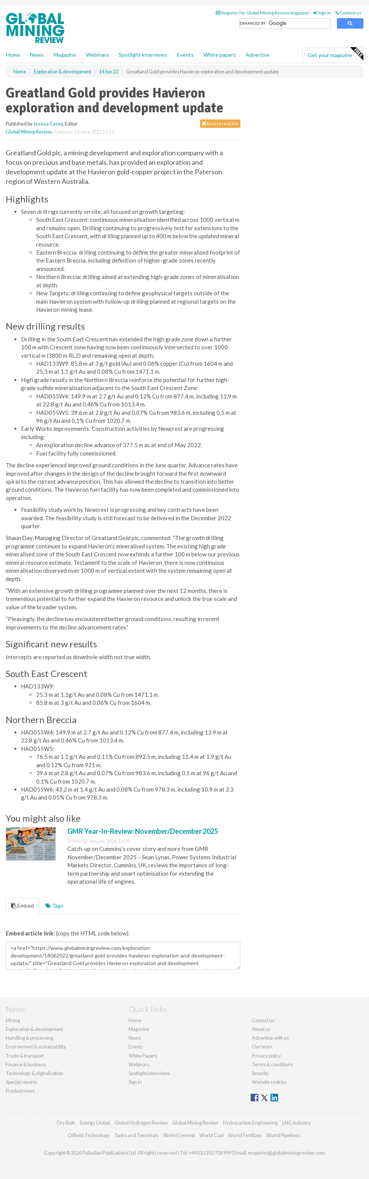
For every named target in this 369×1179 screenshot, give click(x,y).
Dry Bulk (66, 1123)
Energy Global (95, 1123)
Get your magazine (335, 54)
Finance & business (26, 1064)
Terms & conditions (272, 1064)
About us (261, 1029)
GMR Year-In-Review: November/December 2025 (142, 831)
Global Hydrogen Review (141, 1123)
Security (260, 1073)
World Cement (179, 1135)
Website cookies (269, 1082)
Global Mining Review (29, 132)
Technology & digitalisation (34, 1073)
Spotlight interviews (143, 54)
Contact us (348, 12)
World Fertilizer (245, 1135)
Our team (262, 1047)
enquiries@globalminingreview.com (286, 1153)
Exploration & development (34, 1029)
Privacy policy (266, 1056)
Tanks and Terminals (136, 1135)
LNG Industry (296, 1123)
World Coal (211, 1135)
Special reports (21, 1082)
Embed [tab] (22, 905)
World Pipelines (283, 1135)
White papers (220, 54)
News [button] (37, 54)
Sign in (322, 12)
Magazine (65, 54)
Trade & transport (25, 1056)
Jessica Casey (48, 124)
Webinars (97, 54)
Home (13, 54)
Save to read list (220, 123)
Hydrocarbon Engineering (250, 1123)
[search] (285, 23)
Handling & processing (29, 1038)
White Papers (143, 1056)
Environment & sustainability (36, 1047)
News (135, 1038)
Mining (13, 1020)
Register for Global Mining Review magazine (262, 12)
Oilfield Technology (89, 1135)
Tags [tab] (54, 905)
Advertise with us (270, 1038)
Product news (20, 1091)
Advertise (257, 54)
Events (185, 54)
